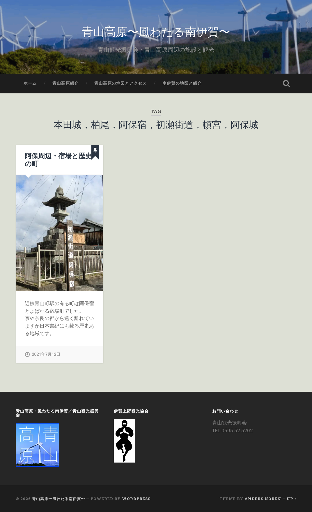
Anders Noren (262, 498)
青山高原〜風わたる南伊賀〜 (156, 30)
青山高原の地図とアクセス (120, 83)
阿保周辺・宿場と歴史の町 (58, 159)
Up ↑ (291, 498)
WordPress (136, 498)
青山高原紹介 (65, 83)
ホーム (30, 83)
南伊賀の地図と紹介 (182, 83)
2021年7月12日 (46, 354)
